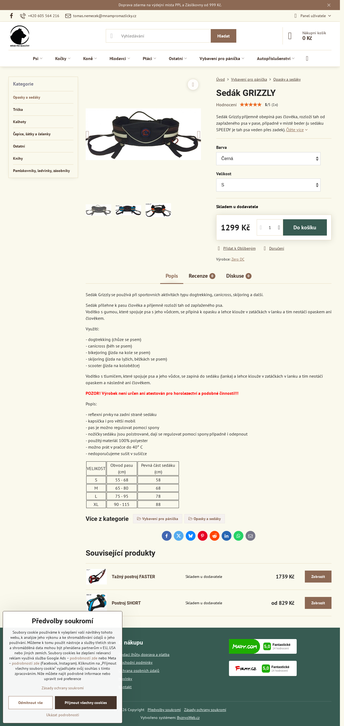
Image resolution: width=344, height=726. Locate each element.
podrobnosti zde (83, 658)
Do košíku (304, 227)
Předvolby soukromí (164, 709)
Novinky (125, 678)
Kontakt (125, 686)
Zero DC (237, 259)
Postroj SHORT (126, 603)
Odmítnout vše (30, 702)
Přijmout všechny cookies (86, 702)
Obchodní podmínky (136, 662)
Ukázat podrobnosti (62, 714)
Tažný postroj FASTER (133, 576)
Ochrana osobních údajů (139, 670)
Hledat (223, 36)
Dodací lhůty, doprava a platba (144, 654)
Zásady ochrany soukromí (205, 709)
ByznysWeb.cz (188, 717)
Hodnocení (226, 104)
